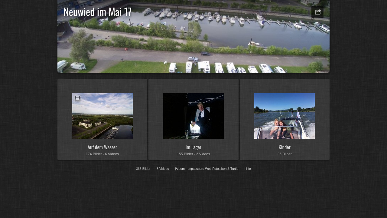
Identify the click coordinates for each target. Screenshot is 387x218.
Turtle (234, 168)
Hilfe (248, 168)
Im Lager (193, 147)
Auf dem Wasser (102, 147)
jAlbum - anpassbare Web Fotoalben (200, 168)
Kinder (284, 147)
